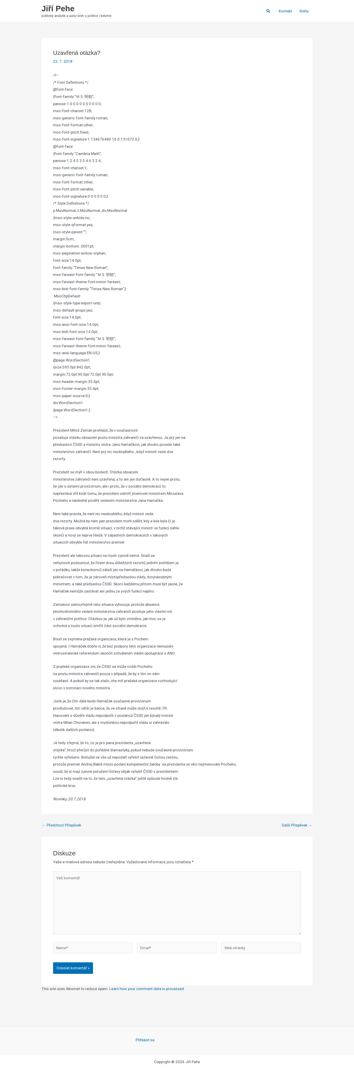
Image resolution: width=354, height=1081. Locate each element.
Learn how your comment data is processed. (147, 988)
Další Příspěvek (297, 825)
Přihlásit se (145, 1040)
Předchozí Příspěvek (61, 825)
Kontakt (285, 11)
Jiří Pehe (58, 8)
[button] (268, 11)
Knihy (304, 11)
